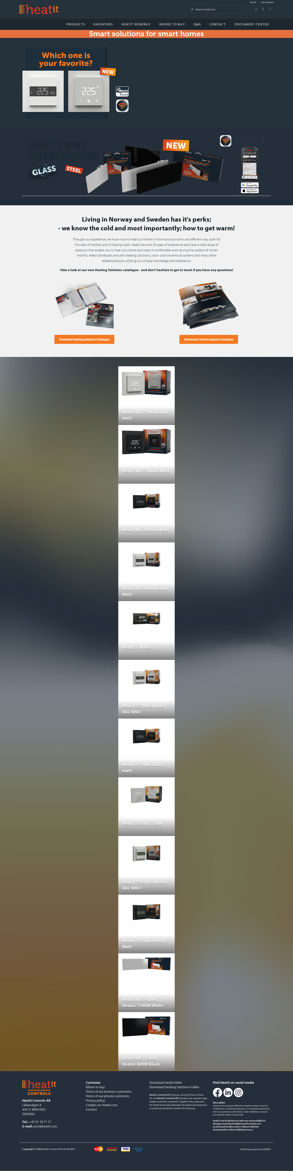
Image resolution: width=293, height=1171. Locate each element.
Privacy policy (95, 1100)
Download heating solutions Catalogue (84, 339)
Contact (217, 24)
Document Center (253, 24)
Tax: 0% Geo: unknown (262, 2)
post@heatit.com (45, 1126)
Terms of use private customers (107, 1096)
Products (75, 24)
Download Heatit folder (165, 1082)
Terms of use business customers (108, 1091)
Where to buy (172, 24)
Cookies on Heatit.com (101, 1105)
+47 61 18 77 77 (40, 1122)
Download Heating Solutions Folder (174, 1087)
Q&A (197, 24)
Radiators (103, 24)
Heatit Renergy (136, 24)
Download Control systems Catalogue (208, 339)
